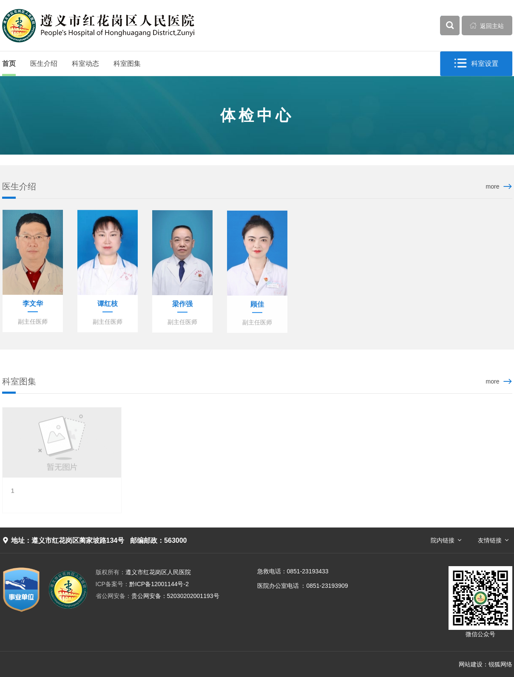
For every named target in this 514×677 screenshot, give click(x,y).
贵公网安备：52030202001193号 (157, 595)
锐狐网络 (500, 664)
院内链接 (442, 540)
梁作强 (182, 304)
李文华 (33, 303)
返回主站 (487, 25)
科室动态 (85, 63)
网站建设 (471, 664)
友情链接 (490, 540)
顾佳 (257, 305)
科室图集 (127, 63)
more (493, 186)
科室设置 (476, 63)
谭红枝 (107, 304)
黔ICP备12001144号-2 (142, 584)
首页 (9, 63)
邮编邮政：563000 (158, 540)
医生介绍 (43, 63)
